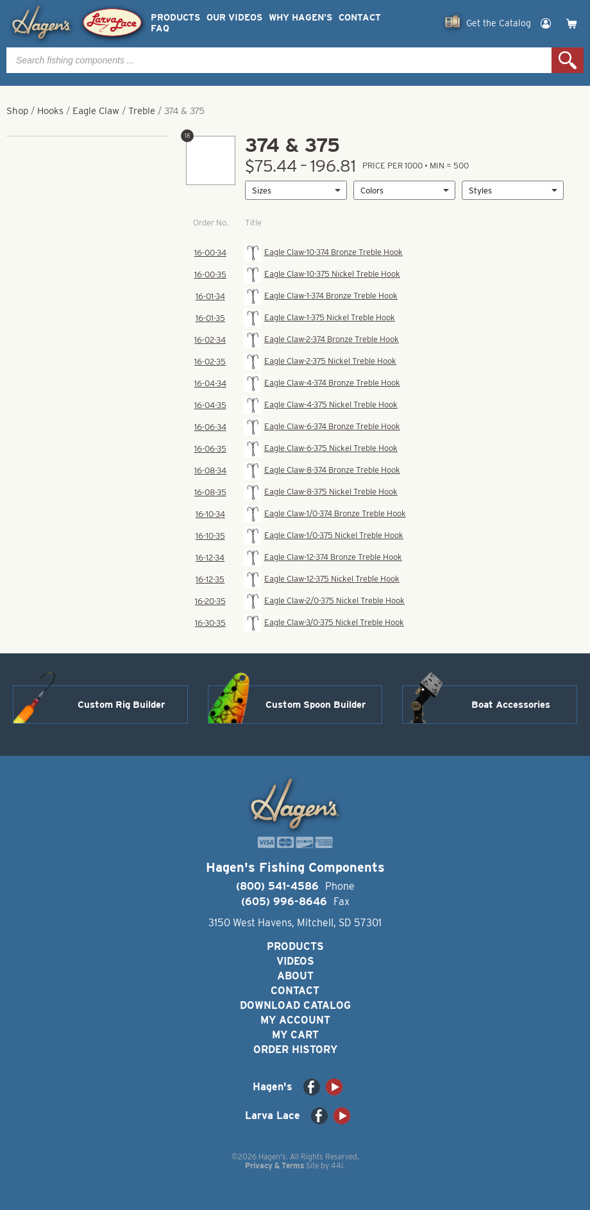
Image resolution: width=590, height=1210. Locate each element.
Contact (360, 17)
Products (175, 17)
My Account (295, 1020)
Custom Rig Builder (121, 704)
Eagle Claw (95, 111)
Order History (295, 1049)
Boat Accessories (510, 704)
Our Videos (234, 17)
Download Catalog (295, 1005)
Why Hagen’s (300, 17)
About (295, 976)
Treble (141, 111)
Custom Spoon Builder (316, 704)
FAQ (160, 28)
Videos (295, 961)
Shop (17, 111)
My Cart (295, 1035)
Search (568, 60)
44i (337, 1165)
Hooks (50, 111)
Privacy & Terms (274, 1165)
